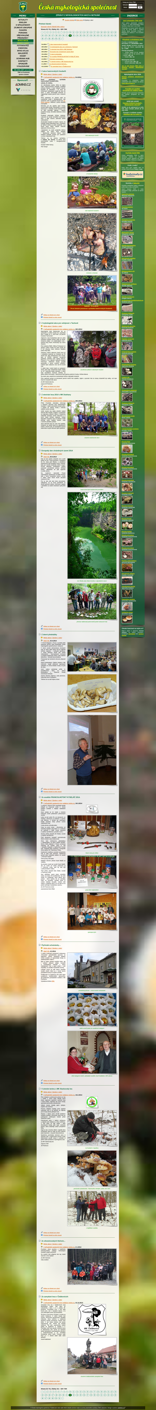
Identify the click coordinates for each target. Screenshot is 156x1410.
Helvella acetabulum (128, 297)
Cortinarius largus (127, 612)
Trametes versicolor (128, 339)
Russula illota (126, 442)
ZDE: (53, 981)
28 (56, 35)
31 (67, 35)
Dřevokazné (23, 35)
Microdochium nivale (128, 416)
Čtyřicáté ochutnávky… (56, 59)
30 (63, 35)
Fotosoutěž (23, 45)
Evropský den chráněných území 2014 (62, 52)
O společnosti (23, 25)
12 (77, 32)
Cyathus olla (125, 377)
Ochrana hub (22, 58)
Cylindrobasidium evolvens (130, 429)
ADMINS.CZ (121, 1408)
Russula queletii (127, 531)
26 (49, 35)
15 (87, 32)
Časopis (23, 30)
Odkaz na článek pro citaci (51, 315)
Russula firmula (126, 518)
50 (56, 39)
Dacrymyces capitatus (128, 258)
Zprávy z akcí (23, 43)
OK (140, 7)
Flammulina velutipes (128, 599)
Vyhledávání (23, 66)
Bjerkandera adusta (128, 232)
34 (77, 35)
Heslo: (126, 7)
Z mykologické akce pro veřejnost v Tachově (64, 47)
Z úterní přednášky (56, 54)
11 (73, 32)
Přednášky (22, 38)
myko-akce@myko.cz (128, 83)
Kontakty (23, 61)
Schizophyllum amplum (129, 352)
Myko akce (23, 41)
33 (74, 35)
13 (80, 32)
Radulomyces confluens (129, 284)
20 (105, 32)
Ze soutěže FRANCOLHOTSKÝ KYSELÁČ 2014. (64, 56)
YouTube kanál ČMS (132, 153)
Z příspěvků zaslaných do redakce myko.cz (59, 77)
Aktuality (23, 20)
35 (81, 35)
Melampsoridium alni (128, 271)
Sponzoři (23, 64)
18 (98, 32)
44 (112, 35)
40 (98, 35)
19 (101, 32)
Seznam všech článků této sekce (52, 27)
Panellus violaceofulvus (129, 561)
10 (70, 32)
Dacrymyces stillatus (128, 573)
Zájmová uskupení (23, 28)
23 (115, 32)
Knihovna (23, 48)
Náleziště (23, 53)
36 (84, 35)
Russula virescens (127, 506)
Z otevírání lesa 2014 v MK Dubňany (61, 49)
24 (42, 35)
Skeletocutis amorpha (128, 326)
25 (46, 35)
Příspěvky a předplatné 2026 (132, 39)
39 (94, 35)
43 (108, 35)
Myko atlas (23, 51)
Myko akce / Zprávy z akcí (53, 74)
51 (59, 39)
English (23, 22)
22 (112, 32)
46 (42, 39)
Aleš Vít (46, 457)
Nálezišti (136, 183)
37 (87, 35)
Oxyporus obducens (128, 313)
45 (115, 35)
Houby (23, 56)
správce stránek (23, 74)
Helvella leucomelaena (129, 245)
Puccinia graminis (127, 207)
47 (46, 39)
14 (84, 32)
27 (53, 35)
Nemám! (139, 5)
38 (91, 35)
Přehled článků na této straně (52, 317)
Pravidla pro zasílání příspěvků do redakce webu (133, 89)
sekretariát (131, 634)
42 (105, 35)
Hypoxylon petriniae (128, 194)
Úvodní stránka (69, 20)
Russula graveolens (128, 480)
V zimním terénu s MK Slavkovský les (61, 61)
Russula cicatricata (127, 493)
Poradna (23, 33)
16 (91, 32)
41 (101, 35)
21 (108, 32)
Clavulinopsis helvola (128, 586)
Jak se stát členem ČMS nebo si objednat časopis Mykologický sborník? (133, 67)
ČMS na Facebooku (23, 72)
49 (53, 39)
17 (94, 32)
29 (60, 35)
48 (49, 39)
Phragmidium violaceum (129, 390)
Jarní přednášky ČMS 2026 (132, 21)
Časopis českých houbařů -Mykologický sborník (132, 104)
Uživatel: (125, 5)
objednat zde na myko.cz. (133, 114)
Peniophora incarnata (128, 220)
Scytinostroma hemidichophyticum (132, 300)
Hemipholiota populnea (129, 364)
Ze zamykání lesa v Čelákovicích (61, 66)
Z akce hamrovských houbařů (58, 44)
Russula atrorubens (128, 454)
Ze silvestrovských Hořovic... (58, 64)
